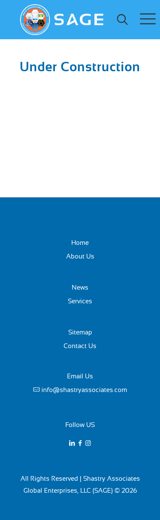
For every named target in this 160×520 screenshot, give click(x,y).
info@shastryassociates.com (84, 389)
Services (80, 301)
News (80, 287)
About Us (80, 256)
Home (80, 242)
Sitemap (80, 332)
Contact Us (80, 345)
